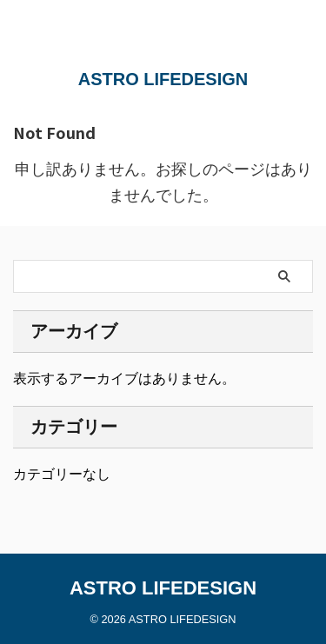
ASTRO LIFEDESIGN (163, 79)
